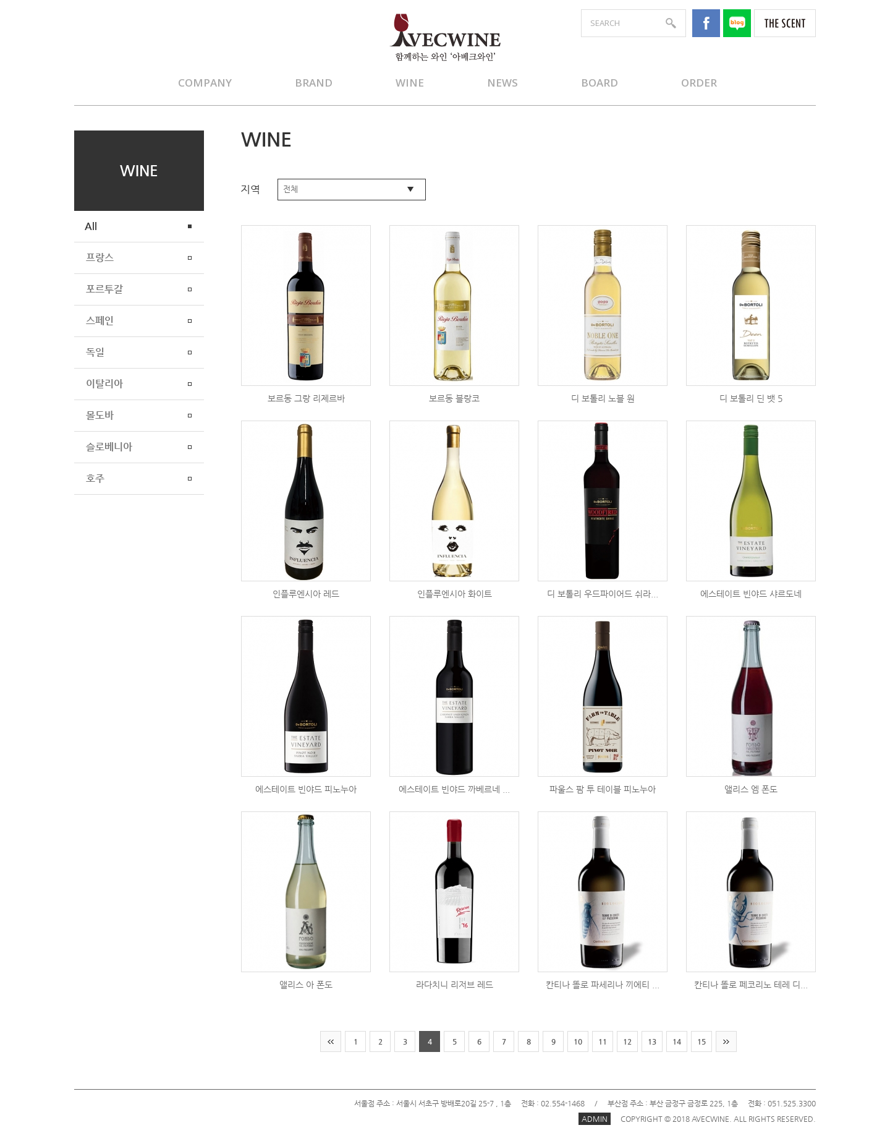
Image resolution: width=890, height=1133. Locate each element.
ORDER (699, 82)
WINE (410, 82)
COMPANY (205, 82)
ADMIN (595, 1118)
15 (701, 1041)
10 (578, 1041)
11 (602, 1041)
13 (652, 1041)
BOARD (599, 82)
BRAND (314, 82)
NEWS (502, 82)
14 (676, 1041)
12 (627, 1041)
